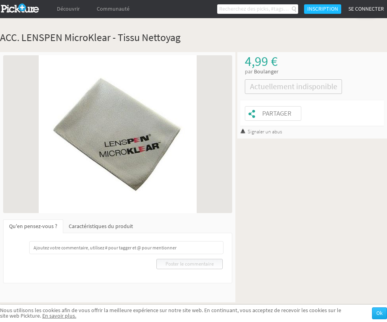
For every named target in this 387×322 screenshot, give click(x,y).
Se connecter (366, 9)
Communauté (113, 9)
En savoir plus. (59, 316)
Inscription (322, 9)
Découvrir (68, 9)
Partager (276, 113)
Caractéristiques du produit (101, 226)
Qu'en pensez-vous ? (33, 226)
